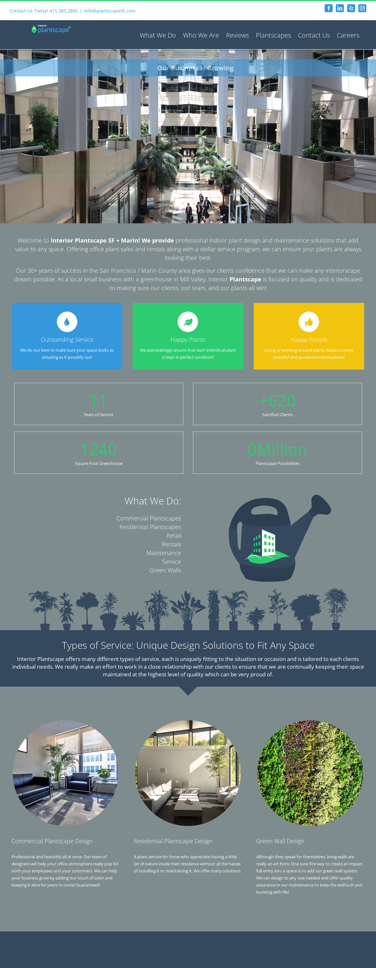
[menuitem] (158, 35)
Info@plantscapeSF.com (110, 11)
